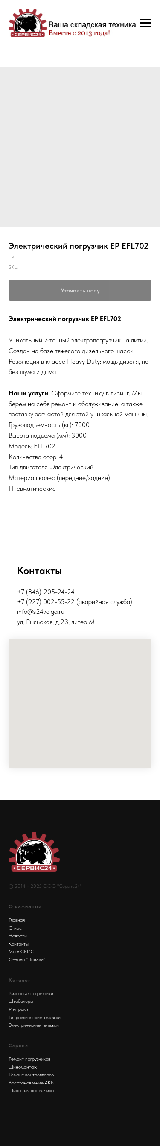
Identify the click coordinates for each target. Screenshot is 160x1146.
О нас (15, 928)
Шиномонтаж (23, 1067)
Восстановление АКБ (31, 1083)
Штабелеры (21, 1001)
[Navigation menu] (145, 23)
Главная (17, 920)
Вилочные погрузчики (31, 993)
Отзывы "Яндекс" (27, 960)
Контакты (19, 944)
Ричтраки (18, 1009)
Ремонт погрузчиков (29, 1059)
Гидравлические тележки (35, 1017)
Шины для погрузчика (31, 1090)
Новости (18, 936)
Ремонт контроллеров (31, 1075)
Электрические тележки (34, 1025)
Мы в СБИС (21, 952)
